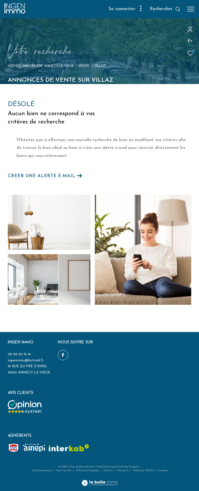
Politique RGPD (143, 470)
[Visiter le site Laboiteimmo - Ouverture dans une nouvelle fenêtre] (99, 479)
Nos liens (123, 470)
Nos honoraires (42, 470)
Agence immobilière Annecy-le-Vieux (41, 66)
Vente (83, 66)
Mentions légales (88, 470)
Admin (108, 470)
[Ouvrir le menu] (190, 9)
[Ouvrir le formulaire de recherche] (165, 9)
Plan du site (64, 470)
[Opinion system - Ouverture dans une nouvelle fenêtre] (24, 407)
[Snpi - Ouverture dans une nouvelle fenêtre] (13, 448)
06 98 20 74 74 (19, 354)
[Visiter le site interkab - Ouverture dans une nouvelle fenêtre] (69, 447)
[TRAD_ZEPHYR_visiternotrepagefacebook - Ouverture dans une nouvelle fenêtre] (63, 355)
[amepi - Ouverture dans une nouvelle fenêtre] (34, 448)
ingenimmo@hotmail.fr (26, 360)
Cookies (163, 470)
